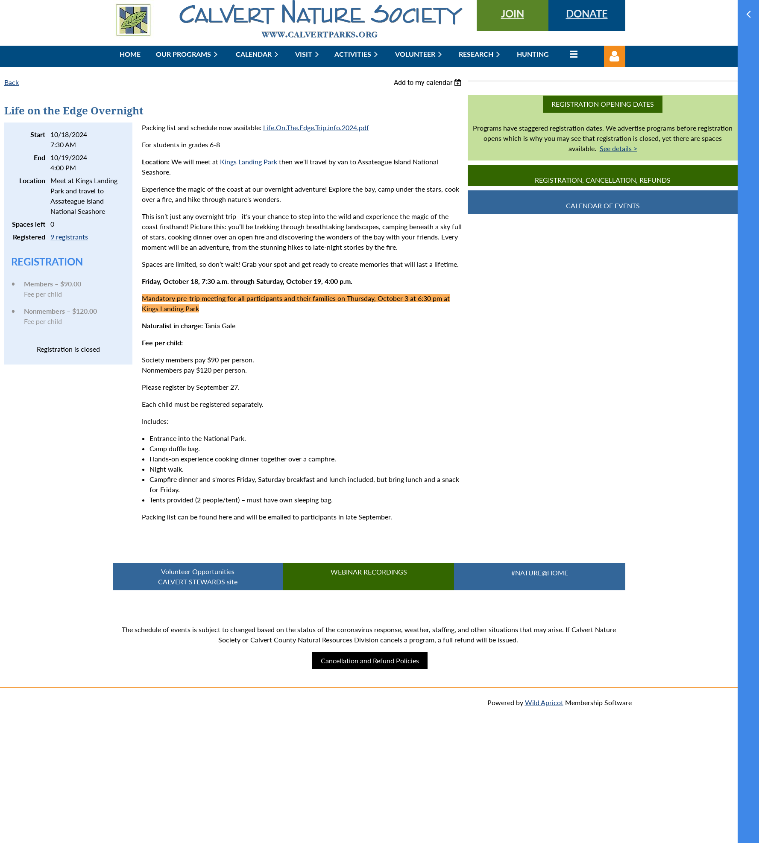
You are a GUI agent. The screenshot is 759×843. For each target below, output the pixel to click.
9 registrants (69, 237)
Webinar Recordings (369, 572)
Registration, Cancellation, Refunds (603, 180)
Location (32, 180)
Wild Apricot (544, 702)
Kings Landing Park (248, 162)
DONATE (587, 13)
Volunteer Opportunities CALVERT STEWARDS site (197, 576)
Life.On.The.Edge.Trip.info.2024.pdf (316, 127)
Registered (29, 237)
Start (37, 134)
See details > (618, 148)
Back (11, 82)
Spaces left (28, 224)
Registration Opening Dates (602, 104)
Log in (614, 56)
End (39, 157)
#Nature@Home (539, 573)
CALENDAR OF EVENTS (603, 205)
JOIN (512, 13)
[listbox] (429, 82)
